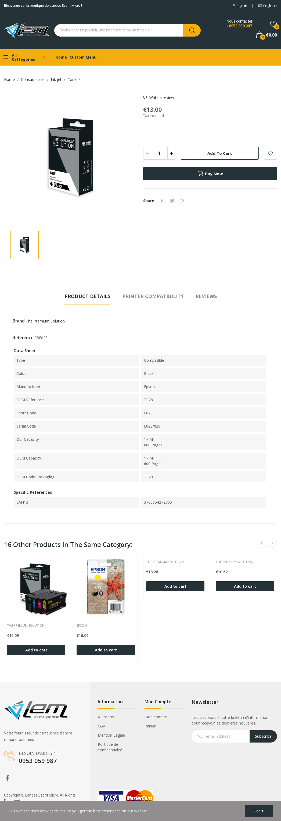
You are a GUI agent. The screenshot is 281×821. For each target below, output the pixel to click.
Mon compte (156, 716)
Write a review (161, 97)
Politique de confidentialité (110, 747)
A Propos (106, 716)
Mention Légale (111, 735)
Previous (261, 543)
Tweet (172, 201)
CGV (101, 726)
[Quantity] (159, 153)
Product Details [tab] (87, 296)
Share (162, 201)
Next (272, 543)
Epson (82, 625)
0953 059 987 (38, 760)
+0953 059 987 (239, 26)
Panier (150, 726)
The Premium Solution (45, 321)
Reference (22, 337)
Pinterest (182, 201)
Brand (18, 321)
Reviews (206, 296)
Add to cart (219, 153)
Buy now (210, 173)
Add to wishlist (270, 153)
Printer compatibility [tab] (153, 296)
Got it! (259, 810)
